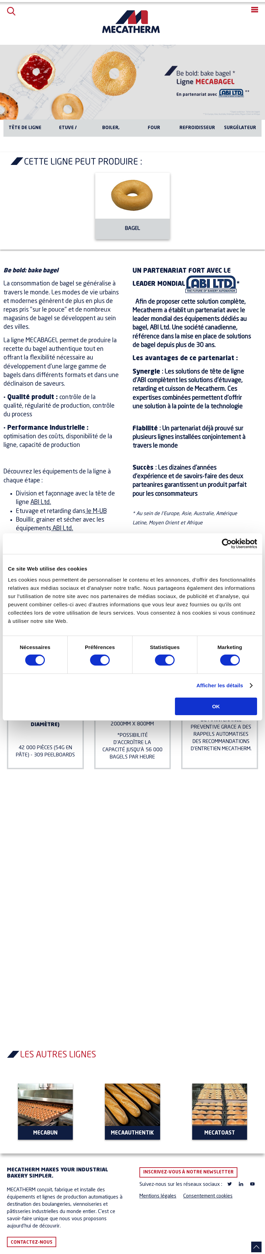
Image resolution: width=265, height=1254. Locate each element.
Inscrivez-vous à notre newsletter (188, 1172)
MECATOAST (219, 1133)
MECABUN (45, 1133)
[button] (254, 9)
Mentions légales (157, 1196)
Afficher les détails (219, 685)
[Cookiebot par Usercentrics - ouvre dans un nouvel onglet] (227, 544)
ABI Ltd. (40, 502)
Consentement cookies (208, 1196)
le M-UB (96, 511)
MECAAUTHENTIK (132, 1133)
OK (216, 706)
